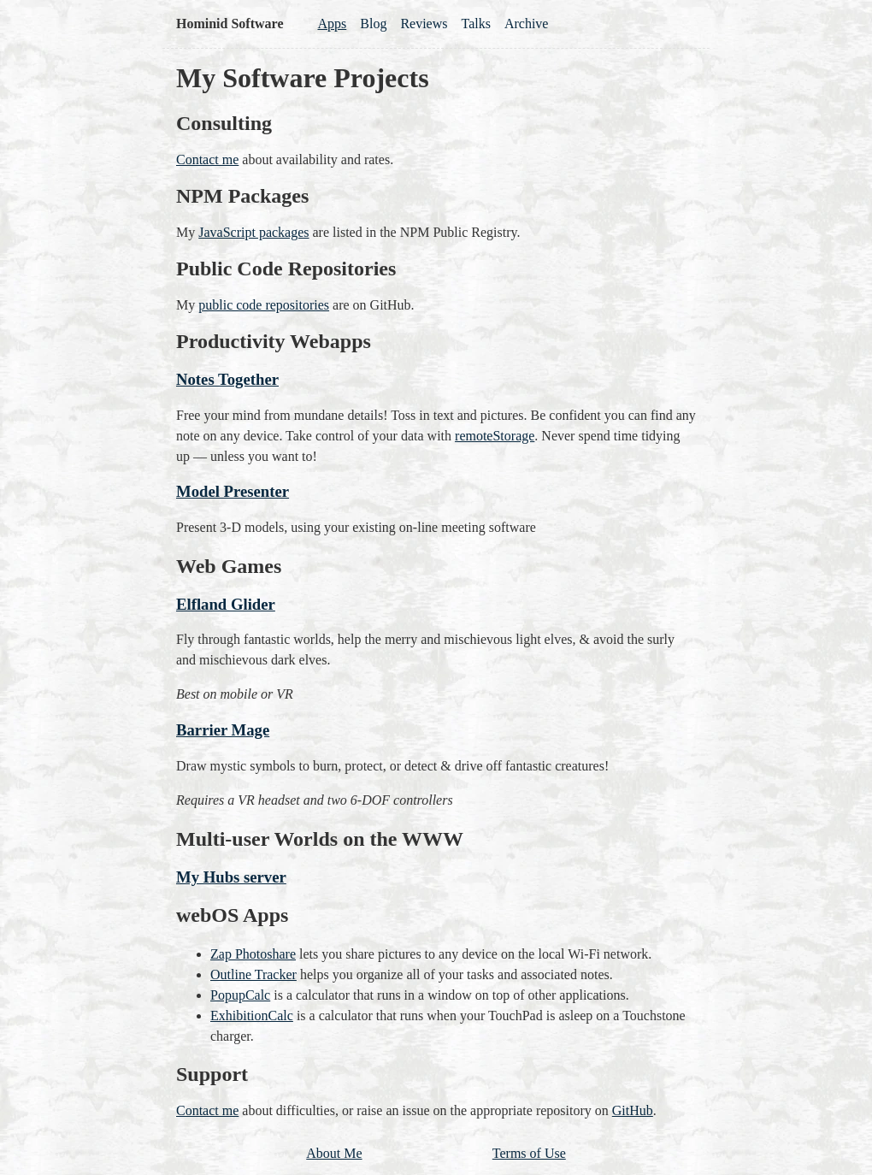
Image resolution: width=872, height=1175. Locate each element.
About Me (334, 1153)
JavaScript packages (253, 232)
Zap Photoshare (253, 954)
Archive (526, 23)
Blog (373, 23)
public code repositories (263, 305)
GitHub (632, 1110)
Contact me (207, 159)
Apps (331, 23)
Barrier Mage (222, 730)
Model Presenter (232, 491)
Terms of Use (529, 1153)
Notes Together (227, 379)
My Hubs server (231, 877)
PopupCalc (240, 995)
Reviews (423, 23)
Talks (476, 23)
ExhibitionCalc (251, 1015)
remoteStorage (494, 435)
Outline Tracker (253, 974)
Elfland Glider (225, 604)
